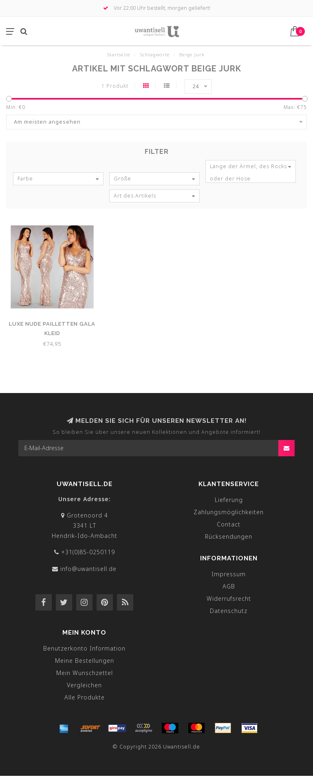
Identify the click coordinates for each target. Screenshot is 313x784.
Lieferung (229, 500)
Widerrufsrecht (229, 598)
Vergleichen (84, 685)
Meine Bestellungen (84, 660)
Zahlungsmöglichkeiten (229, 512)
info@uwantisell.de (88, 569)
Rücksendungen (228, 536)
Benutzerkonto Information (84, 648)
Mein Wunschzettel (84, 673)
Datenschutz (228, 611)
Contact (228, 524)
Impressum (229, 574)
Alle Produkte (84, 697)
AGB (229, 586)
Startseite (118, 54)
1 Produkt (114, 85)
